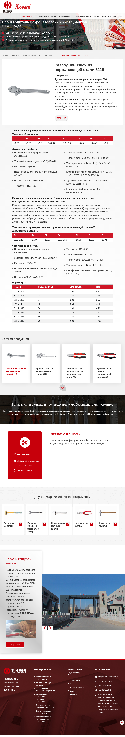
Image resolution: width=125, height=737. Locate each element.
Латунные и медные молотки (45, 684)
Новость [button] (105, 16)
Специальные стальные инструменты (46, 690)
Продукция (15, 55)
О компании (75, 681)
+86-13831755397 (25, 471)
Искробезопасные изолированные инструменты (44, 720)
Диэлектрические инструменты (43, 713)
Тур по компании (82, 16)
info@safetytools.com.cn (28, 461)
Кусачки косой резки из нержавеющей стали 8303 (104, 372)
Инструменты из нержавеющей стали (37, 55)
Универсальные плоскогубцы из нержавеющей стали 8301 (74, 372)
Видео (96, 16)
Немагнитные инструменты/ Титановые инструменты (42, 699)
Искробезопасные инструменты (44, 678)
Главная (5, 55)
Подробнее (15, 645)
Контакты (117, 16)
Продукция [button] (26, 16)
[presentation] (44, 628)
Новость (73, 695)
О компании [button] (41, 16)
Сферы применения (79, 684)
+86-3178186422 (25, 466)
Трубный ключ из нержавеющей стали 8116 (45, 371)
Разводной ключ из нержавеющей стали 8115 (15, 371)
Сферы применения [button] (61, 16)
